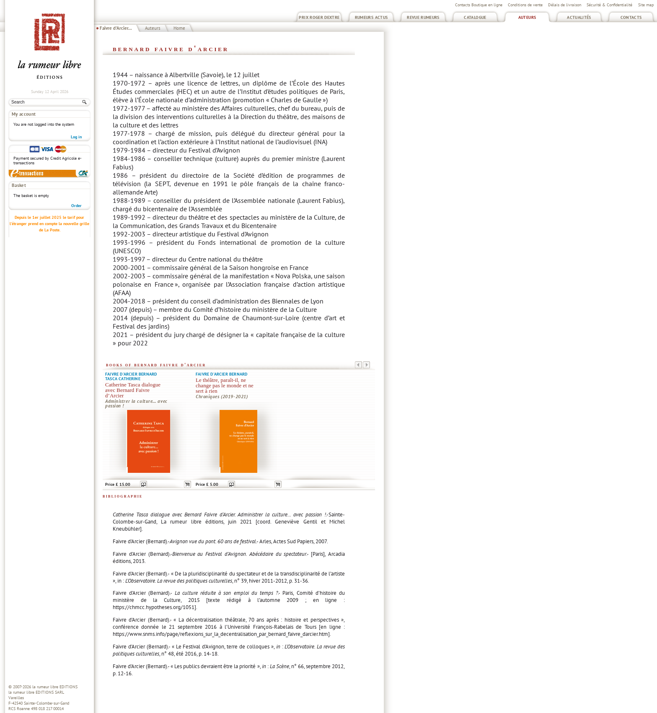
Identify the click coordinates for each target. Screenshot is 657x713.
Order (76, 205)
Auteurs (527, 17)
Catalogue (475, 17)
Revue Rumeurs (423, 17)
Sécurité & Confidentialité (609, 5)
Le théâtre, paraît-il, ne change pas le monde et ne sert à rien (224, 385)
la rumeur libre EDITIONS (55, 687)
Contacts (631, 17)
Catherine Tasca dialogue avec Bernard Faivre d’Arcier (132, 390)
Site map (646, 5)
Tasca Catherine (122, 378)
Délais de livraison (564, 5)
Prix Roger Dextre (319, 17)
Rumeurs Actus (371, 17)
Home (179, 28)
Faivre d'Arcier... (116, 28)
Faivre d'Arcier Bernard (131, 374)
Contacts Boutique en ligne (478, 5)
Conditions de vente (525, 5)
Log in (76, 137)
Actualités (579, 17)
